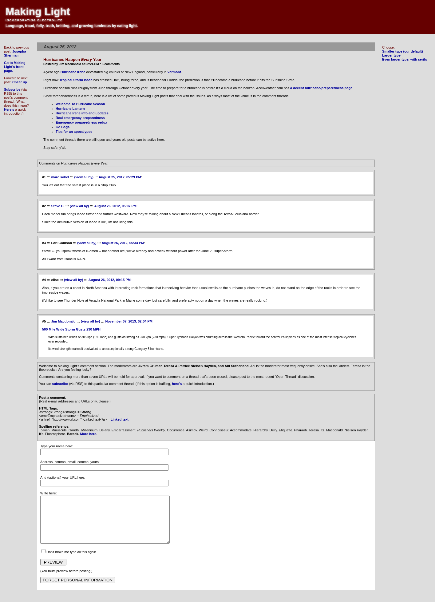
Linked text (120, 419)
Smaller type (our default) (402, 51)
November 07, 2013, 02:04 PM (128, 321)
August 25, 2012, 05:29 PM (120, 177)
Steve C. (57, 206)
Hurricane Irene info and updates (82, 113)
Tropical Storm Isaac (76, 80)
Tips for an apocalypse (74, 131)
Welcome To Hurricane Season (80, 104)
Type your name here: (56, 446)
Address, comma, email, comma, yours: (70, 462)
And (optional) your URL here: (62, 477)
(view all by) (83, 177)
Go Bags (62, 127)
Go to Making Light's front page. (15, 67)
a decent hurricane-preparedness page (321, 88)
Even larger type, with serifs (404, 59)
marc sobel (60, 177)
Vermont (174, 72)
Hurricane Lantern (70, 108)
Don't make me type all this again (71, 561)
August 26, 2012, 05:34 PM (123, 243)
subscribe (60, 384)
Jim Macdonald (63, 321)
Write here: (48, 493)
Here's (9, 109)
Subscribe (12, 89)
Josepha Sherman (15, 53)
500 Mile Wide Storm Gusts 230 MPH (71, 329)
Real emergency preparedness (80, 118)
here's (177, 384)
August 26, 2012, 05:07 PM (115, 206)
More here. (88, 434)
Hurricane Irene (73, 72)
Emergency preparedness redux (81, 122)
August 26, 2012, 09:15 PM (109, 280)
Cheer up (19, 82)
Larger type (391, 55)
